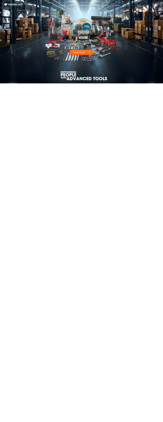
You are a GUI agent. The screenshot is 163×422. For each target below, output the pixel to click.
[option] (81, 41)
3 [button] (149, 205)
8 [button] (149, 224)
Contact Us (116, 5)
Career (106, 5)
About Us (62, 5)
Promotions (97, 5)
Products (72, 5)
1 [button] (149, 198)
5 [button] (149, 213)
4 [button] (149, 209)
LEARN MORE (81, 52)
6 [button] (149, 216)
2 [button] (149, 202)
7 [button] (149, 220)
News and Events (84, 5)
